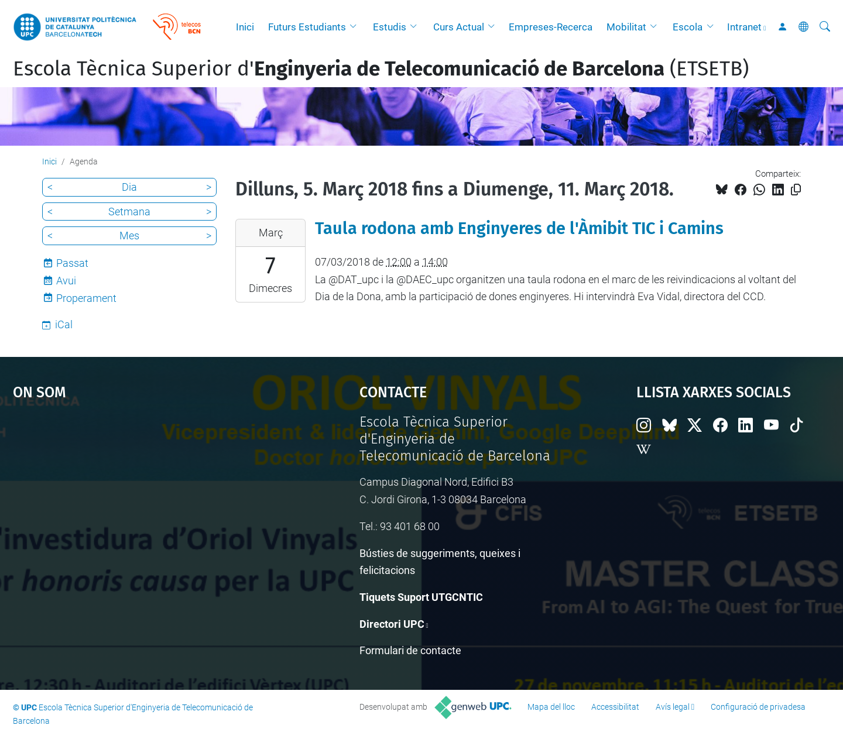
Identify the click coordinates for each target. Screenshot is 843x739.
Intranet (744, 27)
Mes (129, 235)
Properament (86, 298)
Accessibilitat (615, 706)
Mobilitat (626, 27)
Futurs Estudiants (307, 27)
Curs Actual (458, 27)
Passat (72, 263)
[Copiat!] (796, 190)
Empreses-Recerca (550, 27)
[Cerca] (825, 27)
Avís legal (673, 706)
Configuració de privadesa (758, 706)
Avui (66, 280)
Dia (129, 187)
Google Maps (144, 501)
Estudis (389, 27)
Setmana (129, 211)
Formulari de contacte (410, 650)
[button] (356, 26)
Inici (245, 27)
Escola (687, 27)
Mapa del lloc (551, 706)
